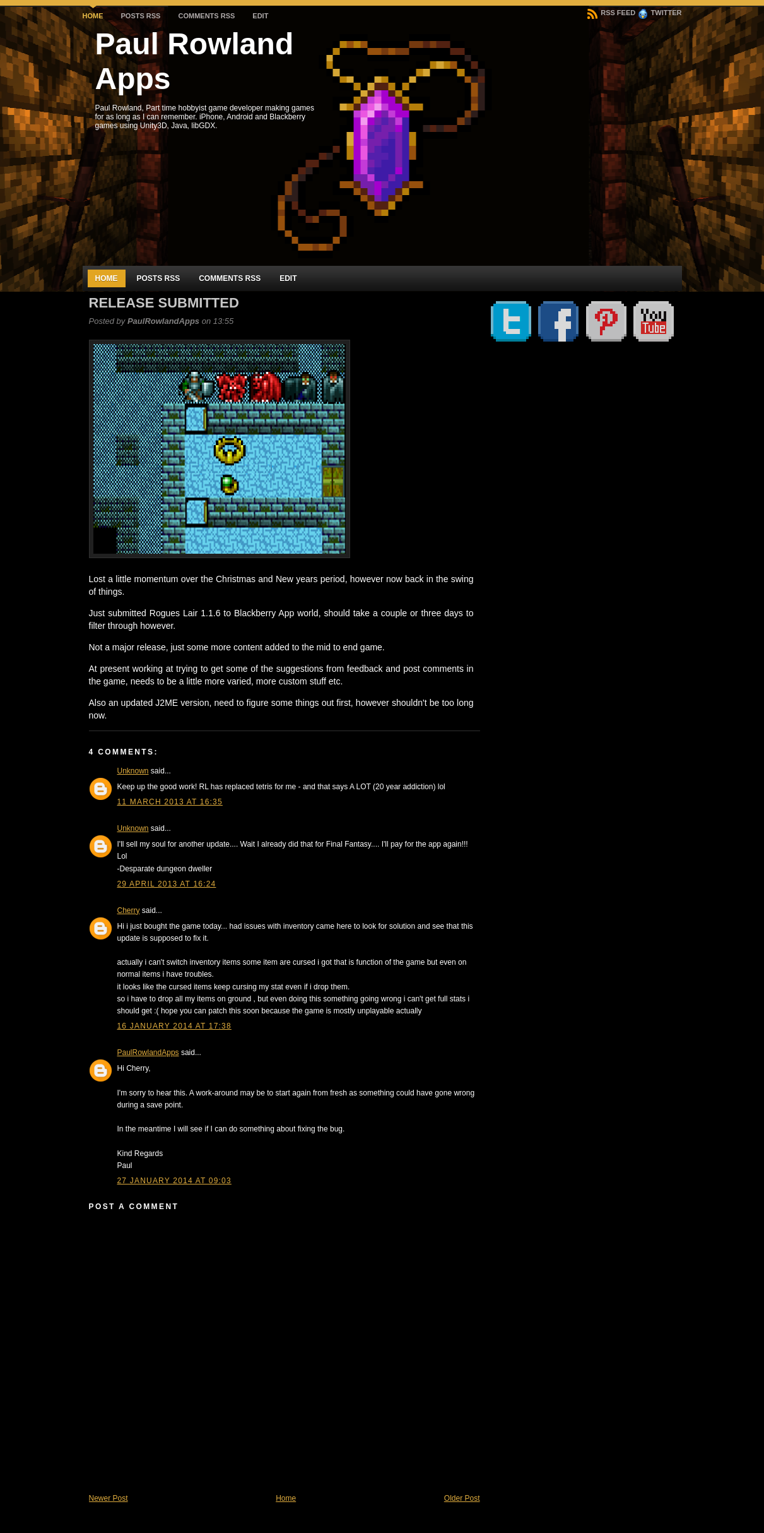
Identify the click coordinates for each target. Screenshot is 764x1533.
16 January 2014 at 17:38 (174, 1026)
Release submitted (164, 303)
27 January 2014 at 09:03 (174, 1180)
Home (93, 16)
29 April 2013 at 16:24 (166, 884)
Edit (260, 16)
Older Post (462, 1498)
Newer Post (108, 1498)
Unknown (133, 770)
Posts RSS (141, 16)
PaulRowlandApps (148, 1052)
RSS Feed (611, 12)
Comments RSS (206, 16)
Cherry (128, 910)
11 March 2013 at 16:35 (170, 801)
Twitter (660, 12)
